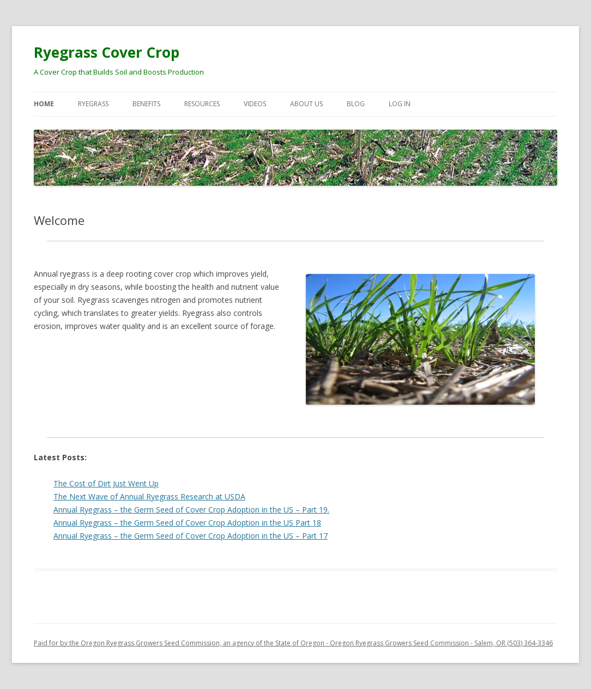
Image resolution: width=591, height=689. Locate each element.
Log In (400, 103)
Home (44, 103)
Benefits (146, 103)
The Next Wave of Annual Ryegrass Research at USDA (149, 496)
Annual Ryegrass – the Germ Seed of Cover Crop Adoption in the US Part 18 (187, 522)
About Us (306, 103)
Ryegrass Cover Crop (106, 52)
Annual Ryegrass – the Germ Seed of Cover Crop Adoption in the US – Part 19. (191, 509)
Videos (255, 103)
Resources (202, 103)
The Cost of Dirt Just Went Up (106, 483)
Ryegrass (93, 103)
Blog (356, 103)
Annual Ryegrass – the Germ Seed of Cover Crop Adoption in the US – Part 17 (190, 536)
